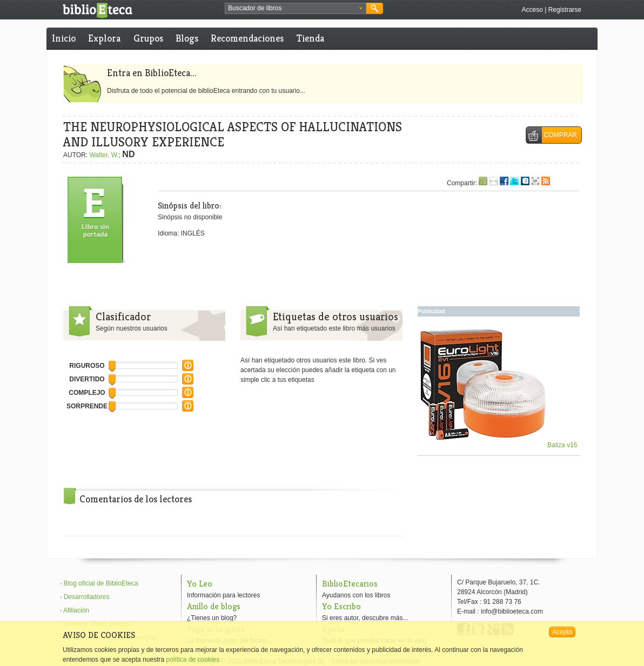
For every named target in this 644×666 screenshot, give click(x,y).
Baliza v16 (499, 445)
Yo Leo (199, 583)
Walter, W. (103, 155)
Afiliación (76, 610)
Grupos (148, 38)
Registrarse (564, 10)
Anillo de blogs (213, 606)
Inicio (64, 38)
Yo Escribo (341, 606)
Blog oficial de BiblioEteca (101, 583)
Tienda (310, 38)
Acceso (531, 10)
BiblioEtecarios (350, 583)
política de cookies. (193, 659)
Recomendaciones (247, 38)
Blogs (187, 38)
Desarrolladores (87, 597)
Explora (104, 38)
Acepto (562, 632)
